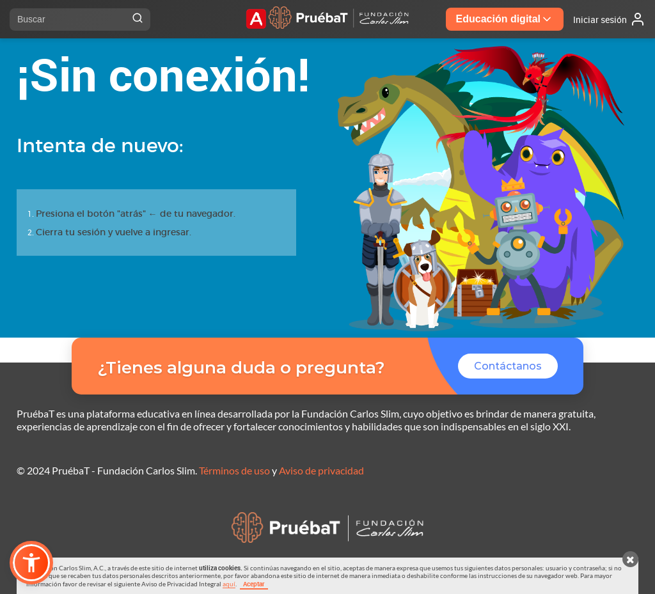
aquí (229, 584)
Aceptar (254, 583)
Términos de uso (234, 470)
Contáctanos (508, 366)
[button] (31, 562)
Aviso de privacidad (321, 470)
